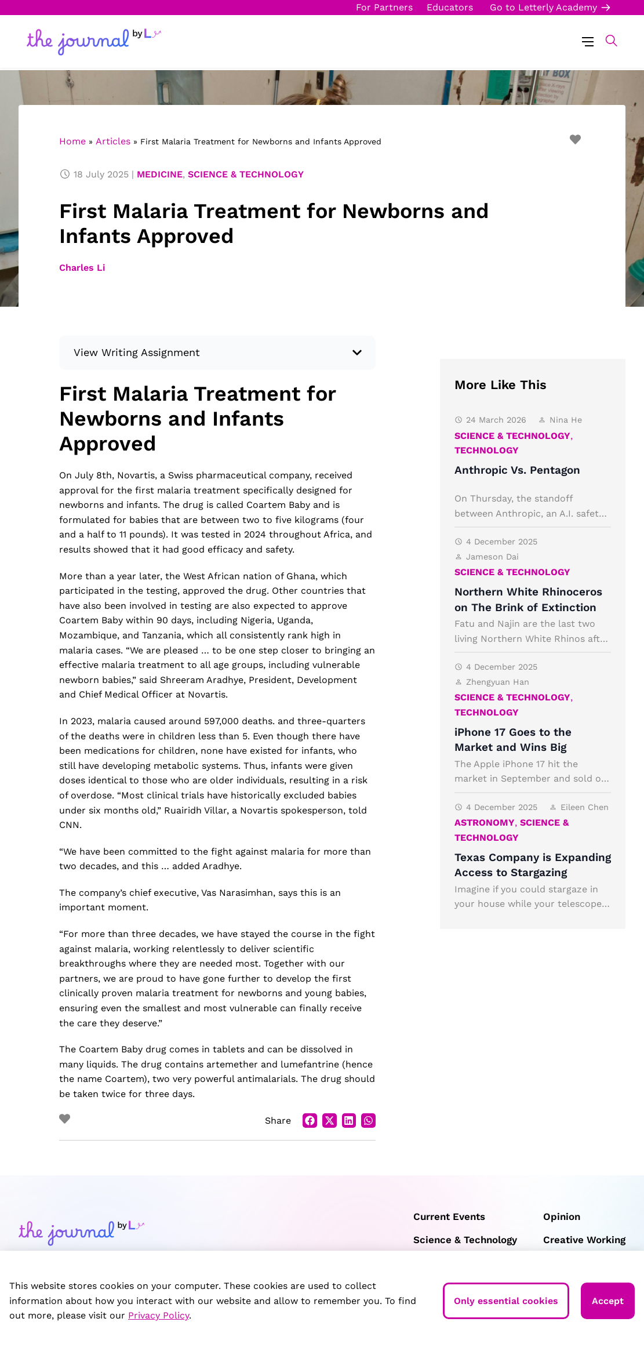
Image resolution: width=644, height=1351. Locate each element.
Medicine (160, 174)
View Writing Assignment (137, 352)
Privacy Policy (158, 1315)
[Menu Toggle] (588, 40)
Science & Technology (246, 174)
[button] (605, 40)
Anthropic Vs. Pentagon (517, 470)
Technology (486, 450)
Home (72, 141)
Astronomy (484, 822)
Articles (113, 141)
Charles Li (82, 267)
